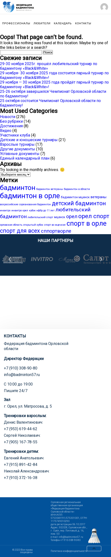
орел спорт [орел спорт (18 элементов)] (93, 216)
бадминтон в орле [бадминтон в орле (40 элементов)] (30, 196)
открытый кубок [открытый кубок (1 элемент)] (33, 224)
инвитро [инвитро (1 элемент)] (5, 210)
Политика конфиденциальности (69, 551)
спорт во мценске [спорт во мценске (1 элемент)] (55, 224)
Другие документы (17, 149)
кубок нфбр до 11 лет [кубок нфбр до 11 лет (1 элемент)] (42, 210)
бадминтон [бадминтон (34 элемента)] (17, 188)
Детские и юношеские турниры (29, 139)
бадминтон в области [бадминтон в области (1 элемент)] (77, 189)
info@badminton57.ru (22, 374)
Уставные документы (20, 153)
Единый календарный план (24, 158)
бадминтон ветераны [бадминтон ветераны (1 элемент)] (49, 189)
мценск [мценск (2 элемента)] (59, 217)
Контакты (83, 23)
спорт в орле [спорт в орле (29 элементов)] (86, 223)
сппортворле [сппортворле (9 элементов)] (56, 231)
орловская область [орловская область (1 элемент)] (11, 224)
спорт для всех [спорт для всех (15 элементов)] (20, 230)
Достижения (11, 126)
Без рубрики (11, 121)
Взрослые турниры (17, 144)
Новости (7, 116)
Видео (5, 130)
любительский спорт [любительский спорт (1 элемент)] (40, 217)
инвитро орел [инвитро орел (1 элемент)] (19, 210)
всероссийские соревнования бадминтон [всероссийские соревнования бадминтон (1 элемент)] (25, 204)
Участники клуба (15, 135)
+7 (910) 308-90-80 (20, 368)
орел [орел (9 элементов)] (71, 216)
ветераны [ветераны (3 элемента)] (98, 197)
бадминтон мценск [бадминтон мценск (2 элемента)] (75, 197)
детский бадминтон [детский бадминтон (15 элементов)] (79, 203)
